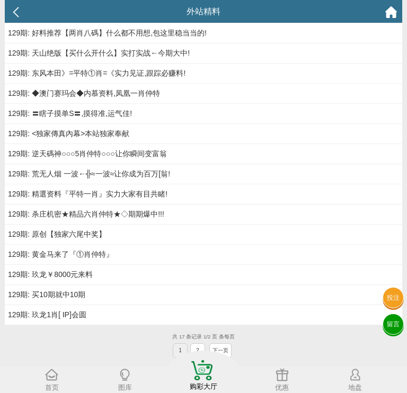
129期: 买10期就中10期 (46, 294)
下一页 (220, 350)
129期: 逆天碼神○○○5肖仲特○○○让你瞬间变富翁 (87, 153)
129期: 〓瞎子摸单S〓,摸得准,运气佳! (70, 113)
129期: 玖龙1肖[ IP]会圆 (47, 314)
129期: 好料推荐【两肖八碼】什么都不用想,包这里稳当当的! (107, 33)
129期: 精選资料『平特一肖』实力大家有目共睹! (87, 194)
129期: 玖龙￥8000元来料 (50, 274)
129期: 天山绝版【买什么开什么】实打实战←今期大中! (99, 53)
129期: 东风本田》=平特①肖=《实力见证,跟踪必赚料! (96, 73)
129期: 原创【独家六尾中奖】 (57, 234)
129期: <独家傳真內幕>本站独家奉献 (69, 133)
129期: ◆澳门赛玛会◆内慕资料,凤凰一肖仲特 (84, 93)
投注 (393, 297)
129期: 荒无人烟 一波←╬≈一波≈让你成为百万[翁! (89, 173)
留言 (393, 324)
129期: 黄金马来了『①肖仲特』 (60, 254)
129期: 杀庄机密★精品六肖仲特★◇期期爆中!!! (86, 214)
